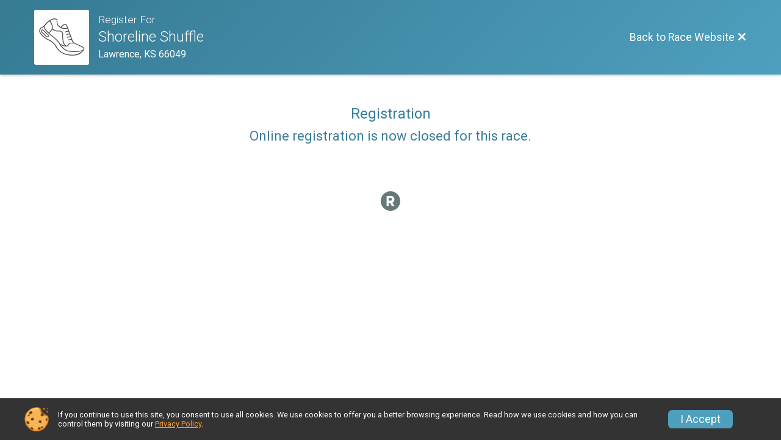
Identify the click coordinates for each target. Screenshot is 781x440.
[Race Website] (66, 37)
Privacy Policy (178, 423)
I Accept (700, 419)
